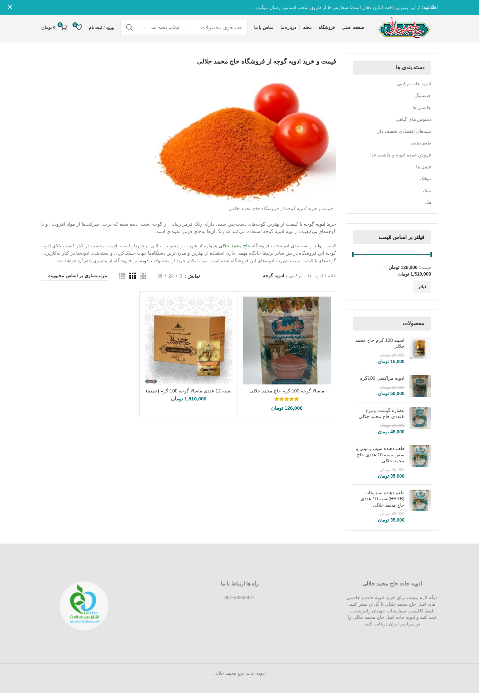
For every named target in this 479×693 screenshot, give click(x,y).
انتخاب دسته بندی (164, 27)
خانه (332, 275)
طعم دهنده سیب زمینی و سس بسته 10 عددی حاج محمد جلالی (380, 454)
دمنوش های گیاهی (413, 119)
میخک (425, 178)
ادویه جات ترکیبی (414, 83)
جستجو (129, 27)
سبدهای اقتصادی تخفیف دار (404, 131)
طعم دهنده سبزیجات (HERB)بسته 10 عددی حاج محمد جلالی (382, 498)
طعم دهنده (420, 142)
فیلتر (422, 287)
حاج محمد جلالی (234, 245)
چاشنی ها (421, 107)
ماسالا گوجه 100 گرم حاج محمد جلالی (286, 390)
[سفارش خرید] (74, 277)
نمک (427, 190)
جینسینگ (422, 95)
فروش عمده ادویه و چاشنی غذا (400, 154)
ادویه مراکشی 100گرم (382, 378)
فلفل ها (423, 166)
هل (428, 202)
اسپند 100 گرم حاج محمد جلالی (379, 343)
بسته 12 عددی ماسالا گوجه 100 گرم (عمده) (189, 390)
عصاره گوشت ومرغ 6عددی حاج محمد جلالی (381, 413)
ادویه (145, 260)
